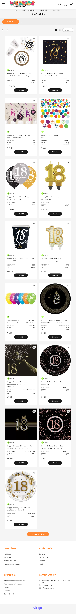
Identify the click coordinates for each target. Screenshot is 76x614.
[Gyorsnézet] (34, 41)
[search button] (60, 4)
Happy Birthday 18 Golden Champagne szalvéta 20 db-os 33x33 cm (18, 386)
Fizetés (6, 589)
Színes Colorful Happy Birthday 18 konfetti (53, 138)
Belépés (42, 556)
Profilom (42, 563)
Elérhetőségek (9, 596)
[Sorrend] (68, 32)
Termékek (7, 560)
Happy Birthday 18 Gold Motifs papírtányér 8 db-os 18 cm (18, 511)
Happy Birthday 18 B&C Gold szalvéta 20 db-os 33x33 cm (52, 77)
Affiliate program (10, 563)
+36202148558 (47, 587)
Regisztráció (43, 560)
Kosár (41, 566)
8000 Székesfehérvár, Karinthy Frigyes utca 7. (56, 583)
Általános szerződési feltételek (15, 583)
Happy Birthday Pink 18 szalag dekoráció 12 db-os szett (18, 138)
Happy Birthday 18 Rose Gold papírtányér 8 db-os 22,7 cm (52, 385)
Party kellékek (28, 12)
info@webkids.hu (48, 590)
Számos (43, 12)
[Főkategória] (16, 12)
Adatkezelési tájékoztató (13, 586)
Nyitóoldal (7, 556)
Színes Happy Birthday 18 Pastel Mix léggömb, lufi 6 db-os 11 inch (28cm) (20, 323)
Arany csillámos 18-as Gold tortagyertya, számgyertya (51, 262)
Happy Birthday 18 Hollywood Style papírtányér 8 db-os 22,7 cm (54, 323)
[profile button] (65, 4)
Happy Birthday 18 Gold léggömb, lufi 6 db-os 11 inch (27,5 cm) (19, 200)
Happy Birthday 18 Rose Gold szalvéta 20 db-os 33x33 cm (52, 449)
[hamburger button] (3, 4)
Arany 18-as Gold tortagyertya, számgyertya (52, 200)
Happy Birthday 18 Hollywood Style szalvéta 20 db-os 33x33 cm (20, 449)
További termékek (38, 536)
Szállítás (7, 593)
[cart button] (71, 4)
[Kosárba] (21, 92)
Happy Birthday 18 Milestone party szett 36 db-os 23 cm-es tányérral (20, 77)
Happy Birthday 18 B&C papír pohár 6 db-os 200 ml (20, 262)
